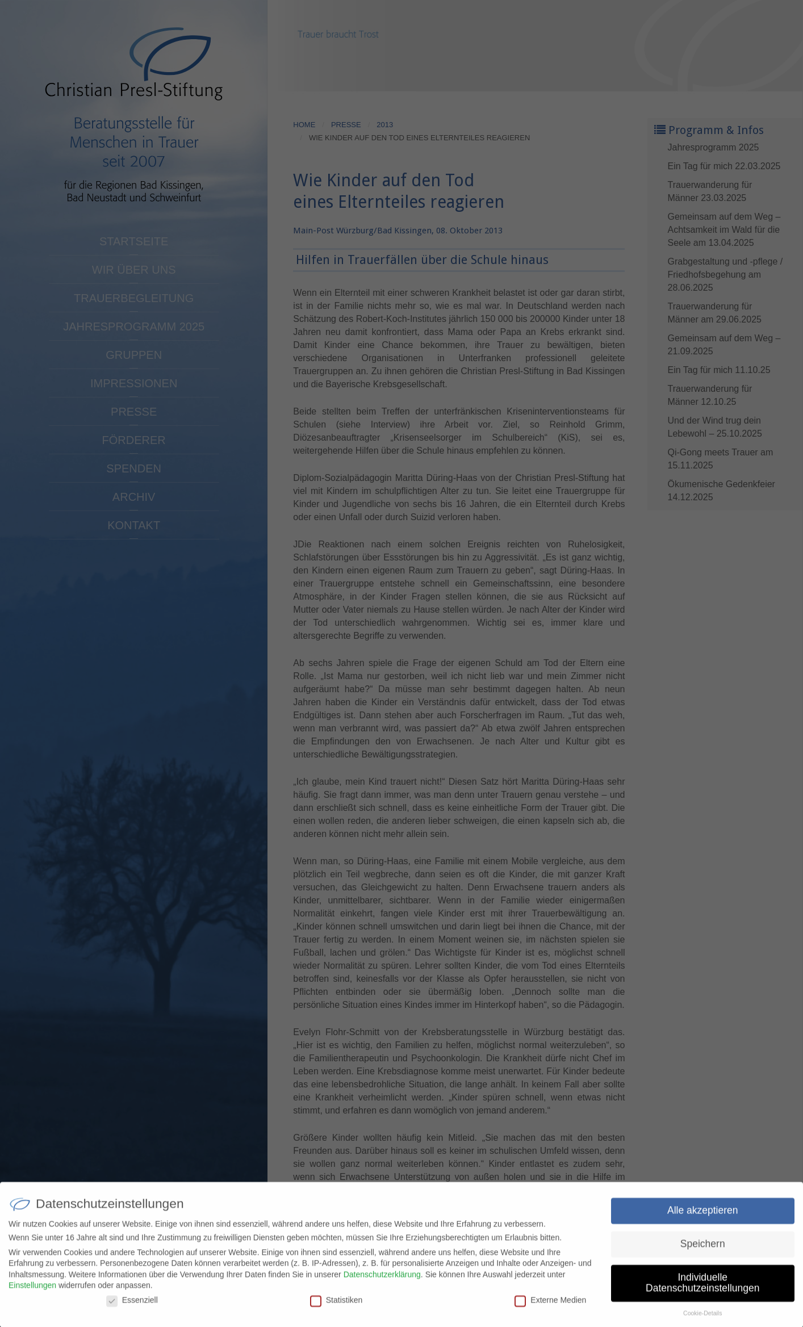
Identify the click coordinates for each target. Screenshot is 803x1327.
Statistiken (336, 1305)
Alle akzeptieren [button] (702, 1215)
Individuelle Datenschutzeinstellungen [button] (702, 1288)
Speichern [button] (702, 1249)
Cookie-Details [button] (702, 1318)
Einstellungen (32, 1290)
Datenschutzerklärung (382, 1279)
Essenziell (132, 1305)
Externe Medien (550, 1305)
